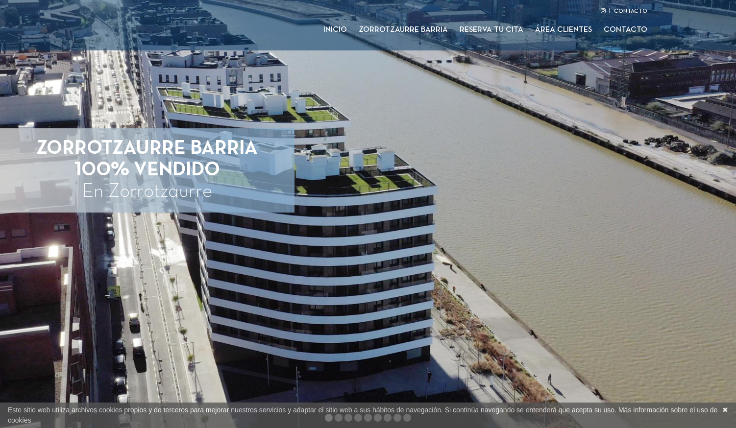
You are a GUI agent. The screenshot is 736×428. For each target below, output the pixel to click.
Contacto (625, 29)
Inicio (335, 29)
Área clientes (563, 29)
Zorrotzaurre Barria (403, 29)
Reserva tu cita (491, 29)
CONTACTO (630, 11)
